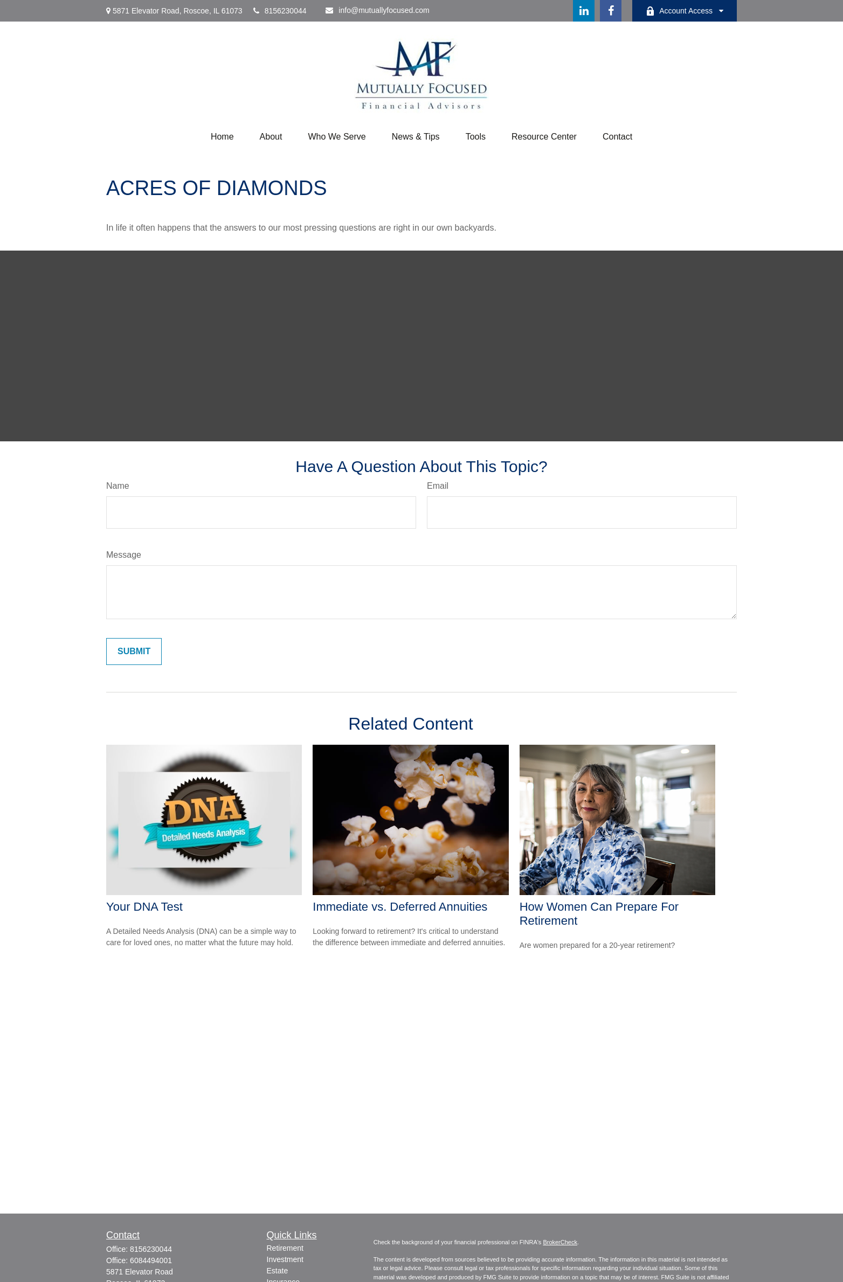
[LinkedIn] (584, 11)
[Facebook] (610, 11)
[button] (222, 137)
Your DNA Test (144, 906)
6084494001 (151, 1260)
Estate (277, 1270)
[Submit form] (134, 651)
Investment (285, 1259)
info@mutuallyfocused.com (377, 10)
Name (117, 485)
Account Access (679, 11)
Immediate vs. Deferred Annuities (400, 906)
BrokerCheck (560, 1242)
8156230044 (280, 10)
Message (123, 554)
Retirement (285, 1248)
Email (437, 485)
